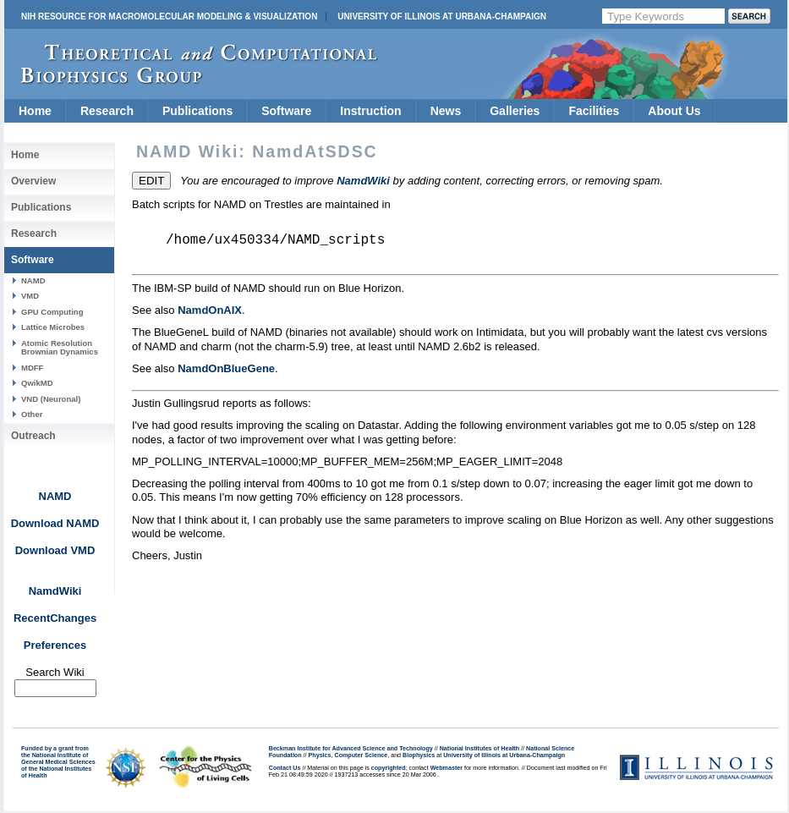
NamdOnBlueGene (226, 368)
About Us (674, 111)
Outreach (33, 436)
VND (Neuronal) (50, 399)
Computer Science (361, 755)
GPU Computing (52, 311)
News (446, 111)
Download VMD (55, 550)
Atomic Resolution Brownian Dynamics (59, 347)
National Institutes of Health (479, 748)
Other (31, 414)
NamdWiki (55, 591)
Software (286, 111)
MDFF (32, 367)
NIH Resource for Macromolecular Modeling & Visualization (169, 16)
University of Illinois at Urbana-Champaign (441, 16)
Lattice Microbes (53, 327)
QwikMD (37, 382)
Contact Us (285, 768)
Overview (33, 181)
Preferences (55, 645)
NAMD (33, 280)
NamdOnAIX (210, 310)
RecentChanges (55, 618)
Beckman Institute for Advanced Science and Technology (351, 748)
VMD (30, 295)
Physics (320, 755)
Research (107, 111)
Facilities (593, 111)
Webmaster (446, 768)
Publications (197, 111)
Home (35, 111)
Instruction (370, 111)
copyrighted (388, 768)
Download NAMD (55, 523)
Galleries (515, 111)
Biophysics (419, 755)
